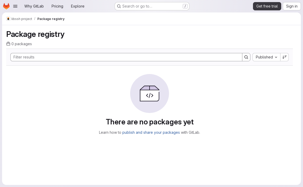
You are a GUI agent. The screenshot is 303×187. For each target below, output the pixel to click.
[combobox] (266, 57)
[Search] (123, 57)
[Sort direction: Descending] (284, 57)
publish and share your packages (151, 132)
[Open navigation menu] (15, 6)
